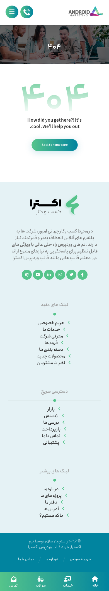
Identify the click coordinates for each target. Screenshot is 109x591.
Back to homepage (55, 144)
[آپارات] (27, 275)
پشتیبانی (54, 442)
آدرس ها (54, 508)
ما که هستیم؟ (54, 515)
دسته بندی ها (54, 349)
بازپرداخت (54, 429)
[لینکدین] (49, 275)
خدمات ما (55, 329)
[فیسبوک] (82, 275)
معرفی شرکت (55, 336)
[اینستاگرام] (60, 275)
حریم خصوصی (54, 322)
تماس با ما (54, 435)
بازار (54, 409)
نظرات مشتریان (54, 362)
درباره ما (54, 488)
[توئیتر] (71, 275)
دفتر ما (54, 502)
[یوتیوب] (38, 275)
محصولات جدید (54, 356)
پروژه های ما (54, 495)
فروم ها (55, 342)
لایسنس (54, 415)
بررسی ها (54, 422)
